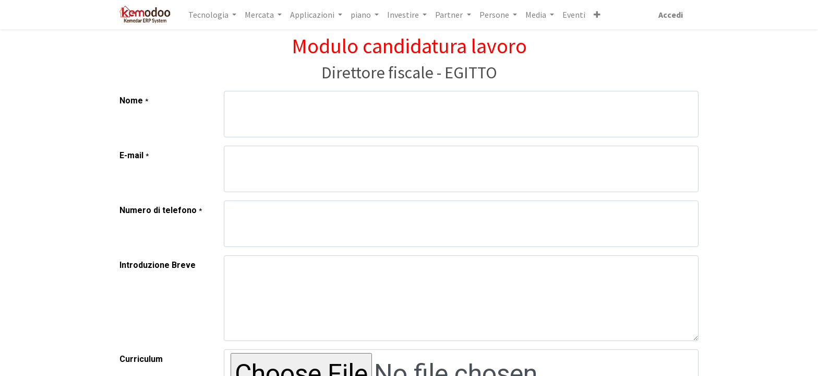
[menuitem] (575, 14)
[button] (598, 14)
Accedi (669, 14)
